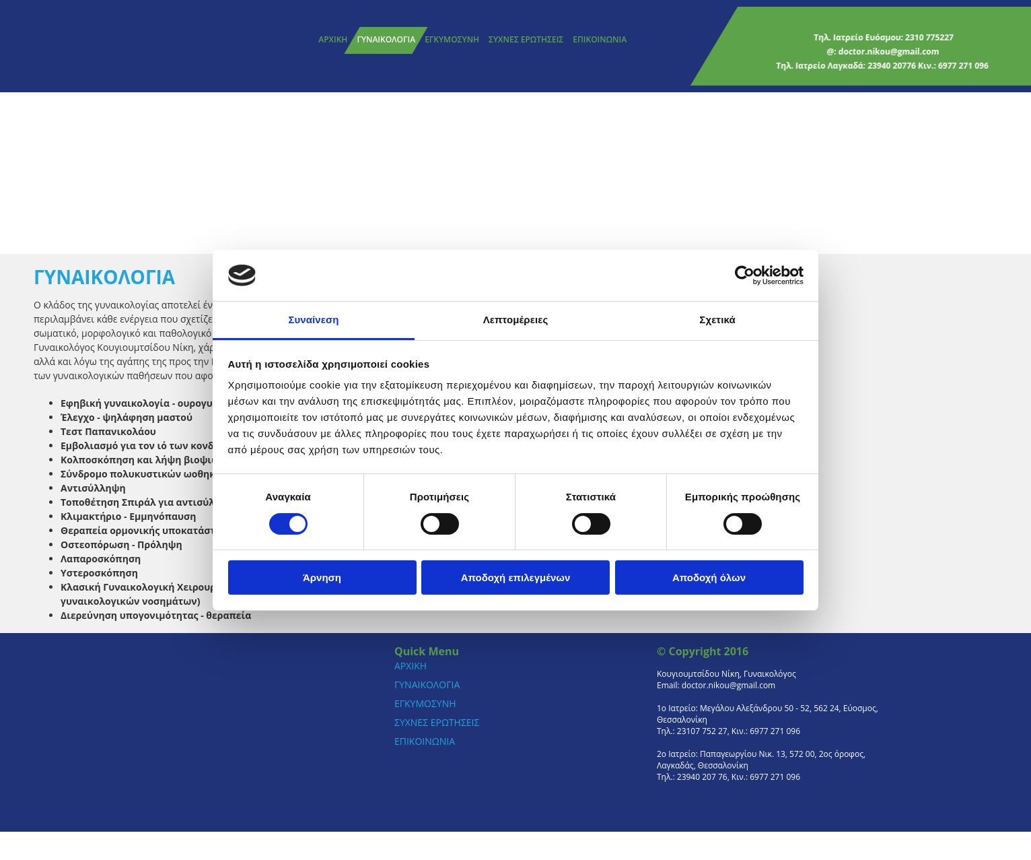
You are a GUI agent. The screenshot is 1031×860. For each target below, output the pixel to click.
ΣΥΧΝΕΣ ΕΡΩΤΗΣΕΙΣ (526, 39)
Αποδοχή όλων (709, 577)
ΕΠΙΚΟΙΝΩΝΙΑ (600, 39)
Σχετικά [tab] (717, 319)
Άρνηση (322, 577)
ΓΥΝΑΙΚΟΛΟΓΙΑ (386, 39)
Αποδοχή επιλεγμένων (516, 577)
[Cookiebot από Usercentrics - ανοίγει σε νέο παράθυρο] (745, 275)
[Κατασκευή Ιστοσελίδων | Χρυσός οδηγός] (667, 810)
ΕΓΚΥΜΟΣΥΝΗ (452, 39)
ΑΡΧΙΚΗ (332, 39)
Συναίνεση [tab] (313, 319)
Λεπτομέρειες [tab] (515, 319)
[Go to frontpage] (101, 46)
